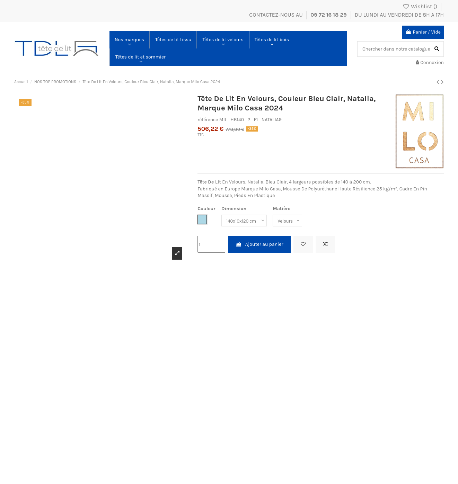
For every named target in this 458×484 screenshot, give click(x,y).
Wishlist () (421, 6)
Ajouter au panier (259, 244)
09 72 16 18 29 (329, 14)
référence (207, 120)
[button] (129, 39)
